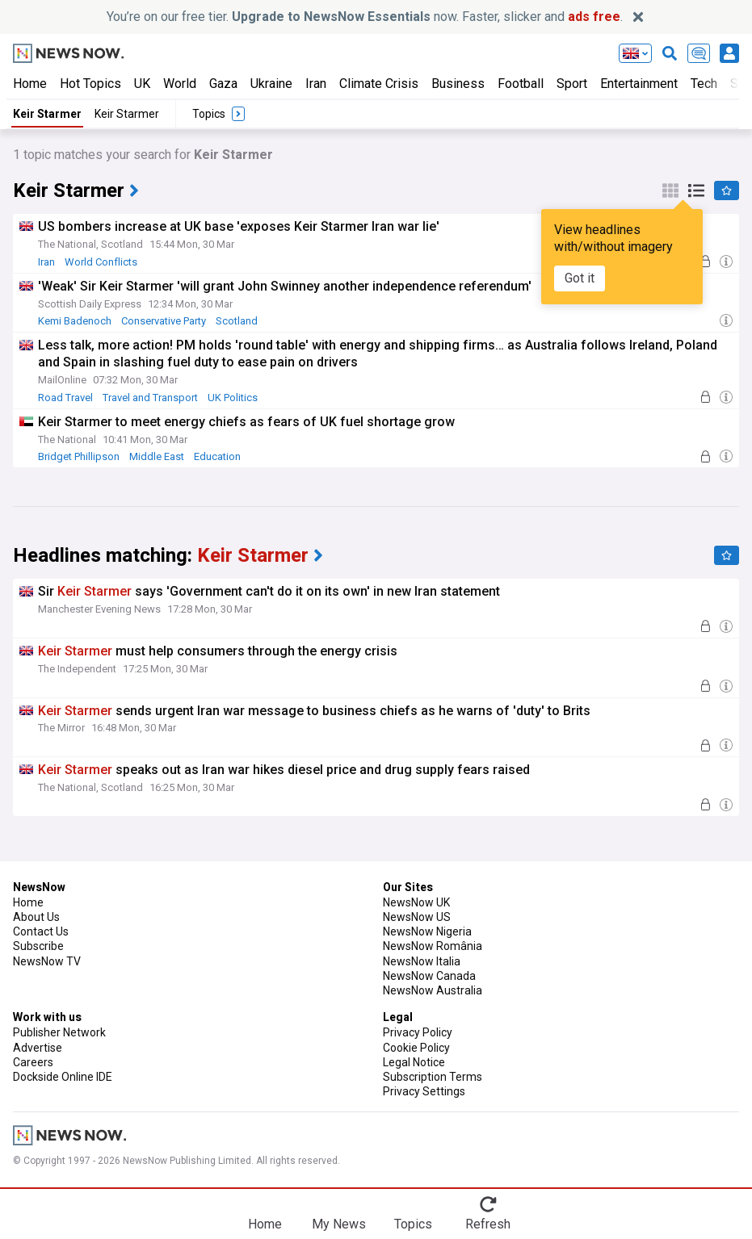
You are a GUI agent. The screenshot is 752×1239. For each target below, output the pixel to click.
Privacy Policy (417, 1032)
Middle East (156, 456)
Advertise (37, 1047)
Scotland (237, 321)
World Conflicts (101, 262)
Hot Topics (90, 83)
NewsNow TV (47, 961)
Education (217, 456)
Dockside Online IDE (62, 1076)
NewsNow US (417, 916)
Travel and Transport (150, 397)
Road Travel (65, 397)
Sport (572, 83)
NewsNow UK (416, 902)
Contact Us (41, 931)
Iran (315, 83)
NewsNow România (432, 946)
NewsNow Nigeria (427, 931)
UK (142, 83)
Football (521, 83)
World (179, 83)
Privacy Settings (424, 1091)
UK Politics (233, 397)
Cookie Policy (416, 1047)
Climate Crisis (378, 83)
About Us (36, 916)
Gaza (223, 83)
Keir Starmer (47, 113)
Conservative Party (163, 321)
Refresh (487, 1224)
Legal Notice (414, 1062)
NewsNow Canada (429, 975)
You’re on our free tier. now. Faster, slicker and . (365, 16)
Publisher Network (59, 1032)
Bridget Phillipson (79, 456)
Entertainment (639, 83)
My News (339, 1224)
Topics (413, 1224)
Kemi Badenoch (74, 321)
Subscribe (38, 946)
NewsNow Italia (421, 961)
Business (458, 83)
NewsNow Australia (432, 990)
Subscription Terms (432, 1076)
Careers (33, 1062)
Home (30, 83)
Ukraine (271, 83)
